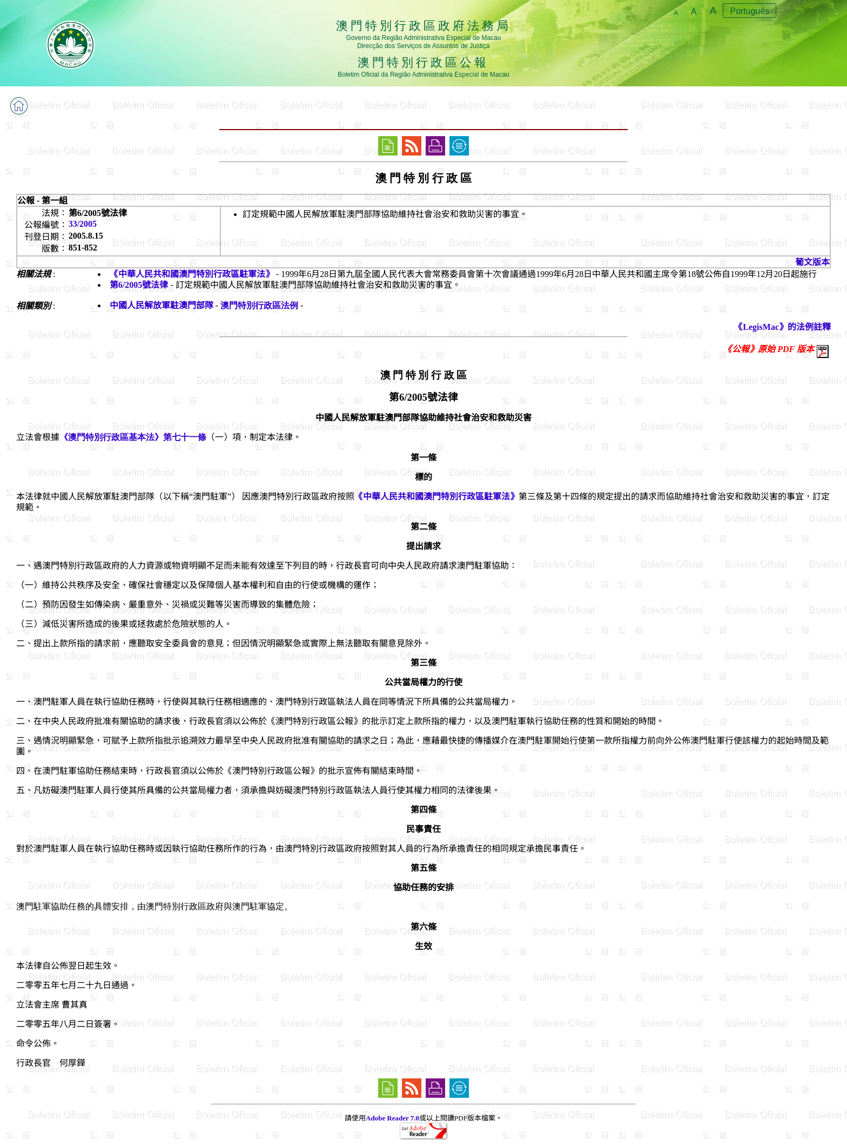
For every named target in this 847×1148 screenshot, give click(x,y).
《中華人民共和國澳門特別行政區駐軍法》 (192, 274)
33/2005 (83, 223)
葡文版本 (812, 262)
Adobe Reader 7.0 (392, 1118)
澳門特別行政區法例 (259, 305)
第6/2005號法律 (139, 284)
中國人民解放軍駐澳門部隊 (161, 305)
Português (749, 11)
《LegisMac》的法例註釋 (782, 327)
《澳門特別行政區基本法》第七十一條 (132, 437)
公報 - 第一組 (42, 200)
